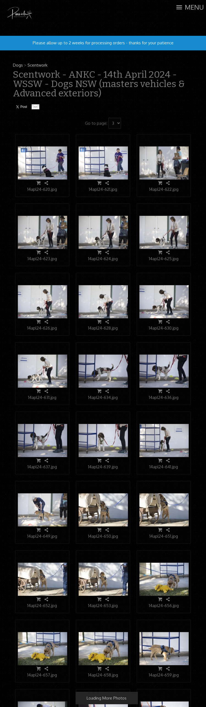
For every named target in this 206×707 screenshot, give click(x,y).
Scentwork (37, 65)
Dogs (18, 65)
